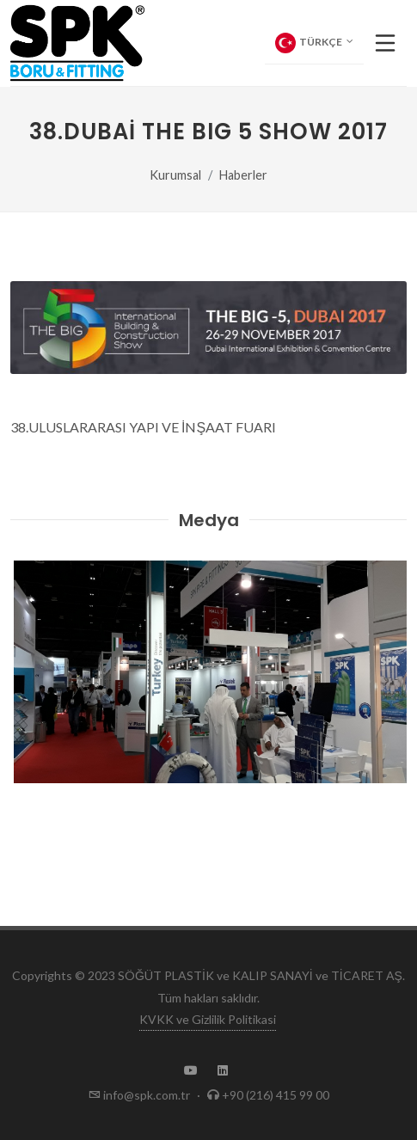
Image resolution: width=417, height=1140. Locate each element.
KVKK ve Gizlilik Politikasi (207, 1019)
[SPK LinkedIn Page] (222, 1070)
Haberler (243, 175)
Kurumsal (175, 175)
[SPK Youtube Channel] (191, 1070)
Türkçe (314, 43)
